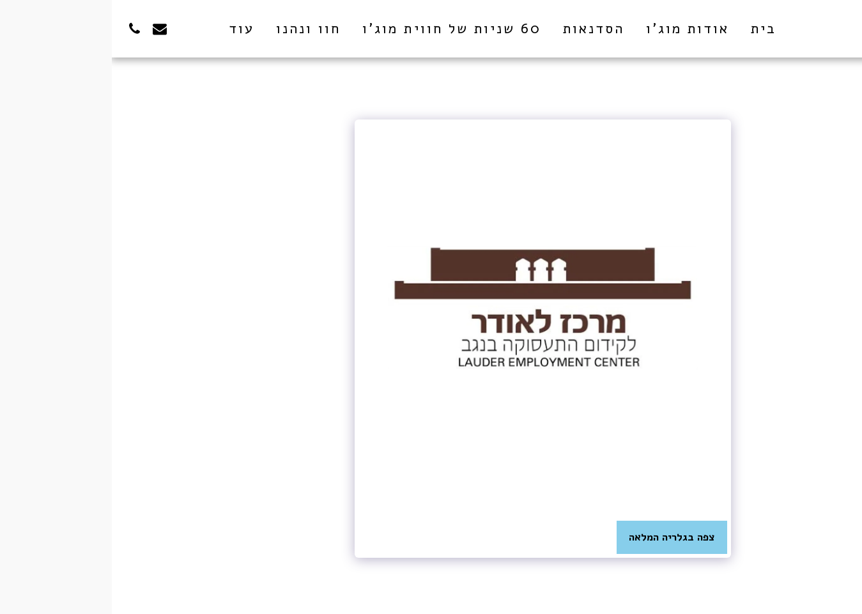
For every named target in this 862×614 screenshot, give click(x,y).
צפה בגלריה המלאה (560, 537)
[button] (73, 28)
